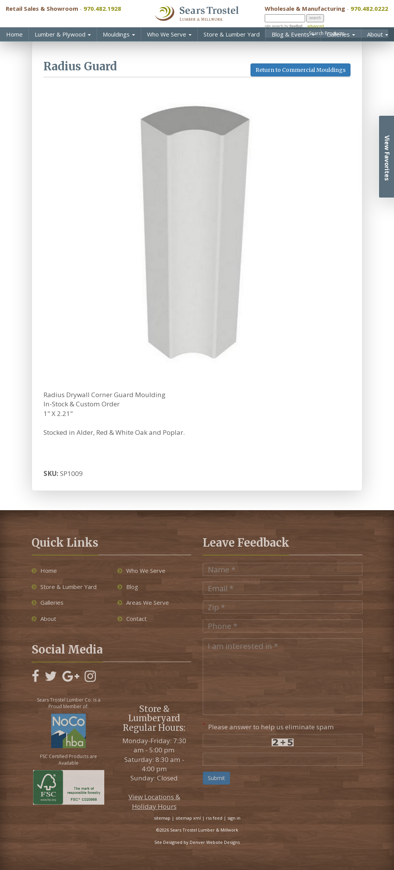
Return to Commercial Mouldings (300, 70)
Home (14, 34)
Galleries (341, 34)
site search (274, 26)
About (377, 34)
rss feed (214, 818)
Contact (132, 618)
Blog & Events (293, 34)
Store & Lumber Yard (232, 34)
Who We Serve (169, 34)
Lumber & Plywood (63, 34)
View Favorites (387, 158)
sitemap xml (188, 818)
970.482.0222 (369, 8)
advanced (315, 26)
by (292, 26)
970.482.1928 (102, 8)
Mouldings (119, 34)
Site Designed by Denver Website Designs (197, 842)
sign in (233, 818)
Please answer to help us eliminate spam (268, 726)
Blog (127, 587)
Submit (216, 778)
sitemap (162, 818)
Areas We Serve (143, 602)
